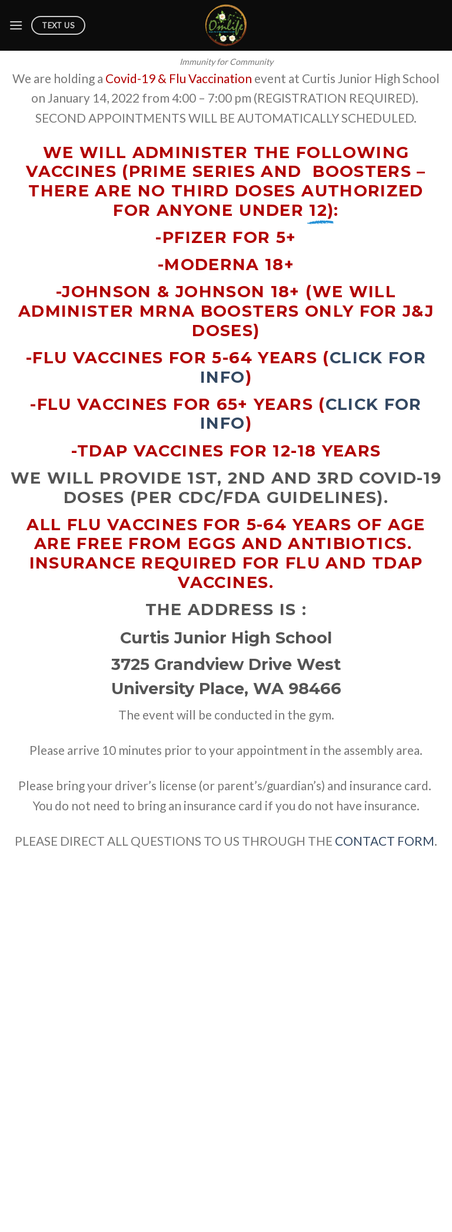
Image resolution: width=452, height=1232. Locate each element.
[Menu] (16, 25)
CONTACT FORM (384, 840)
